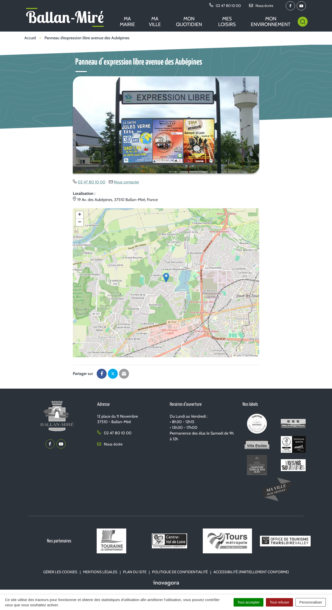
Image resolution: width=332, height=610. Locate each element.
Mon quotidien (189, 21)
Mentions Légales (100, 572)
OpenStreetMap (251, 356)
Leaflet (237, 356)
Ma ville (155, 21)
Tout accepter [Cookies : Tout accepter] (248, 602)
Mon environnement (270, 21)
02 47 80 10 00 (91, 182)
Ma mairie (127, 21)
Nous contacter (126, 182)
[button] (166, 278)
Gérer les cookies (60, 572)
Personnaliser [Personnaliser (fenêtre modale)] (310, 602)
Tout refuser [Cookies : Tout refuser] (279, 602)
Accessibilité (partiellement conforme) (251, 572)
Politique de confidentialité (180, 572)
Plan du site (134, 572)
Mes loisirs (227, 21)
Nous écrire (110, 444)
